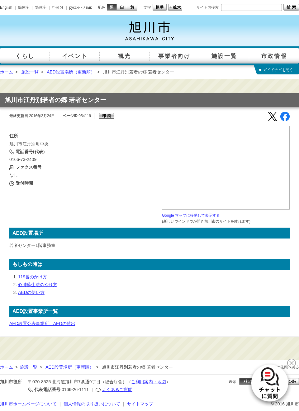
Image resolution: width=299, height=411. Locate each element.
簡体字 (23, 7)
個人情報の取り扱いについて (92, 403)
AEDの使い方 (31, 292)
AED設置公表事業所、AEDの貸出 (42, 323)
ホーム (6, 71)
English (6, 7)
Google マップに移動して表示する (191, 215)
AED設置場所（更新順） (71, 71)
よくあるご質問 (117, 389)
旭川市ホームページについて (28, 403)
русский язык (80, 7)
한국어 (57, 7)
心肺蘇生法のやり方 (37, 284)
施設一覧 (30, 71)
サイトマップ (140, 403)
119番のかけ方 (32, 276)
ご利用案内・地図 (148, 381)
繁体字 (40, 7)
